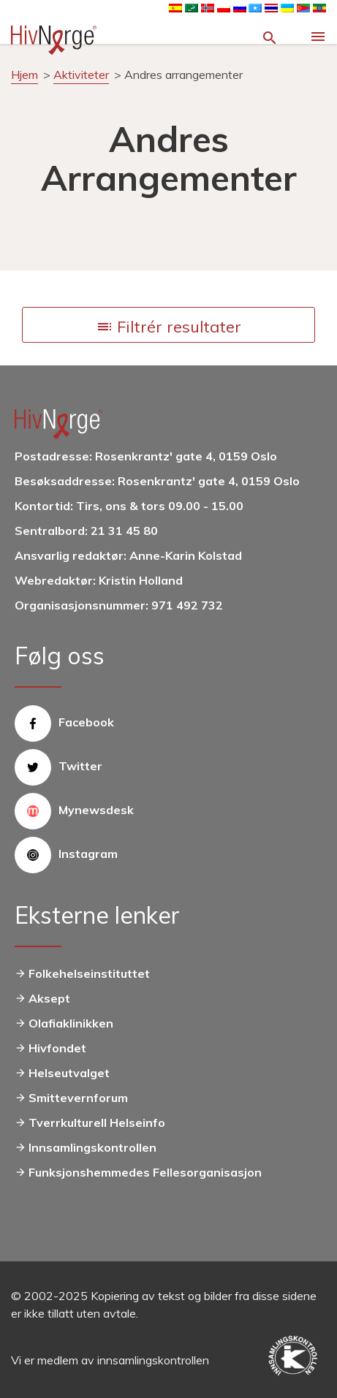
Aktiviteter (81, 74)
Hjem (24, 74)
